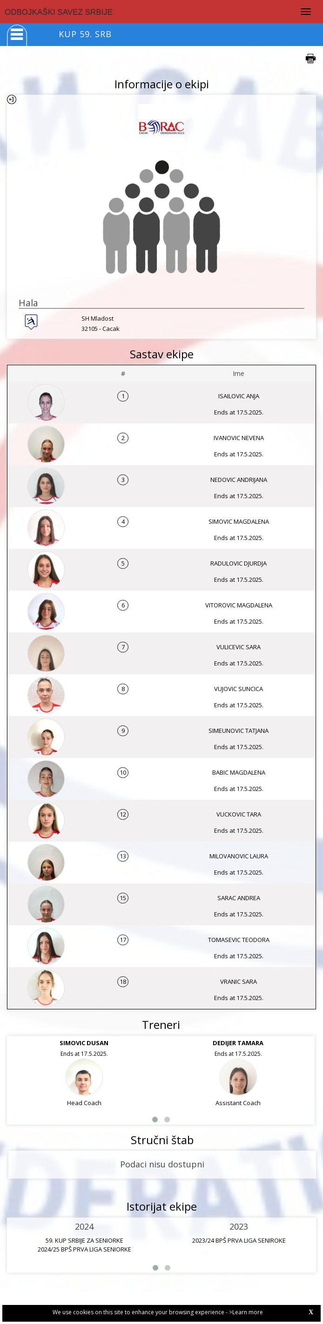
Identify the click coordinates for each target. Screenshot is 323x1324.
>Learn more (246, 1312)
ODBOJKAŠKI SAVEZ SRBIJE (59, 12)
